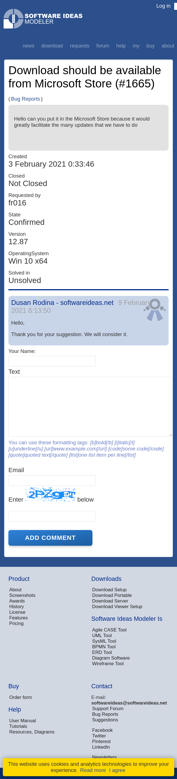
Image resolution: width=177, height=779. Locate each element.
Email (16, 470)
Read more (93, 770)
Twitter (99, 736)
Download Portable (112, 595)
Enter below (51, 495)
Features (18, 618)
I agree (117, 770)
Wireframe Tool (108, 663)
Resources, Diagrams (31, 732)
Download (52, 46)
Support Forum (108, 708)
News (28, 46)
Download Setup (109, 589)
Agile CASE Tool (109, 630)
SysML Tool (104, 641)
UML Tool (102, 635)
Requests (79, 46)
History (16, 606)
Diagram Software (111, 658)
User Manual (22, 720)
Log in (163, 6)
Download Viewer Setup (117, 606)
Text (14, 371)
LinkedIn (101, 747)
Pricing (16, 623)
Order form (20, 697)
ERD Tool (102, 652)
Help (121, 46)
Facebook (102, 730)
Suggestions (105, 720)
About (168, 46)
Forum (102, 46)
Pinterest (101, 741)
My (136, 46)
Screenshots (22, 595)
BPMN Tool (104, 646)
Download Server (110, 601)
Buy (150, 46)
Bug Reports (25, 99)
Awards (17, 601)
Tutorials (18, 726)
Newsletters (104, 757)
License (17, 612)
